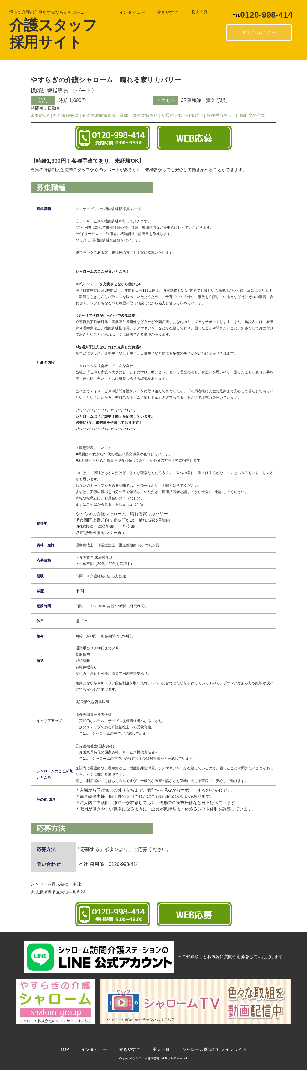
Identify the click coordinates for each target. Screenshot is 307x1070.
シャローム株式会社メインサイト (210, 1049)
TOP (60, 1049)
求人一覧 (157, 1049)
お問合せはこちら (255, 32)
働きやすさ (164, 12)
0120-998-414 (258, 14)
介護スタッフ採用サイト (49, 33)
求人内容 (195, 12)
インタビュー (128, 12)
